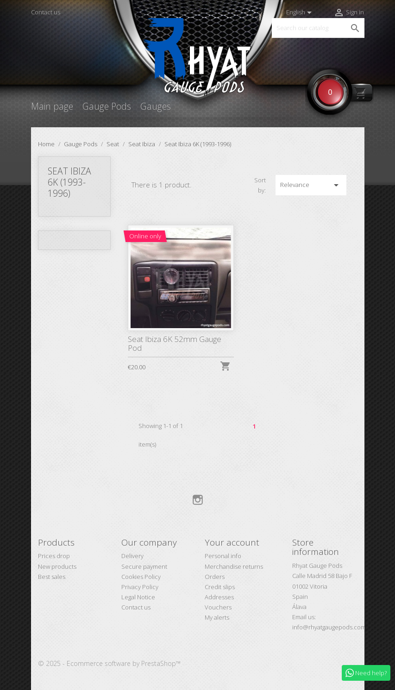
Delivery (132, 556)
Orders (215, 576)
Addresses (219, 597)
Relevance (311, 185)
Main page (52, 106)
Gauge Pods (106, 106)
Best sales (51, 576)
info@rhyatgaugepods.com (329, 627)
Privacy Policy (139, 587)
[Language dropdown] (300, 12)
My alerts (217, 617)
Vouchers (218, 607)
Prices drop (54, 556)
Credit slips (220, 587)
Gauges (155, 106)
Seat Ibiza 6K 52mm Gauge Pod (174, 343)
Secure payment (144, 566)
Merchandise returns (234, 566)
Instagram (197, 500)
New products (57, 566)
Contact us (45, 12)
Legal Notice (138, 597)
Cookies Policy (141, 576)
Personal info (223, 556)
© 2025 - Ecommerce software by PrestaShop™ (109, 663)
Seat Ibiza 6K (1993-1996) (69, 182)
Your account (232, 542)
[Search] (318, 28)
